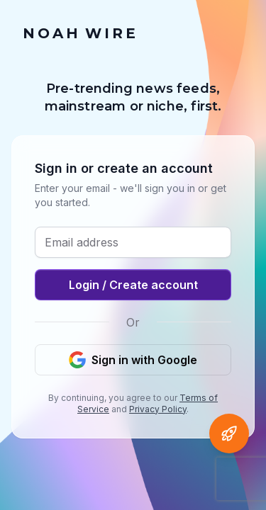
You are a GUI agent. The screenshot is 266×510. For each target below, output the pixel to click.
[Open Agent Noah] (229, 433)
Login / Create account (133, 285)
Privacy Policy (158, 409)
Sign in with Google (133, 359)
